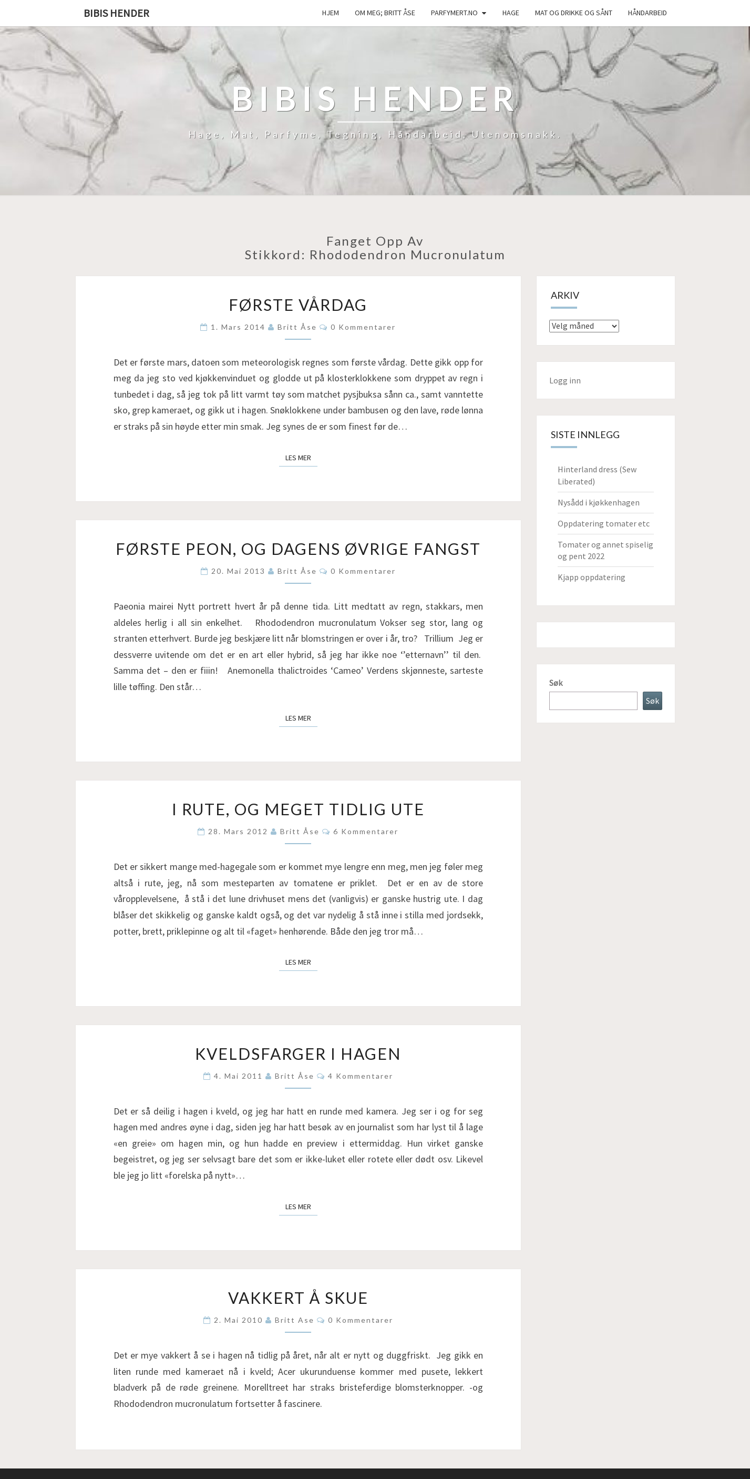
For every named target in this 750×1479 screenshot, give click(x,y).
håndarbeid (647, 12)
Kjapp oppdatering (591, 577)
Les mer (301, 457)
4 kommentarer (360, 1075)
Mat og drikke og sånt (573, 12)
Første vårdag (298, 304)
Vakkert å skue (298, 1297)
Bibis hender (116, 12)
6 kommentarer (365, 831)
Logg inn (565, 380)
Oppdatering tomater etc (604, 523)
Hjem (330, 12)
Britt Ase (294, 1319)
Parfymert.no (454, 12)
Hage (510, 12)
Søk (555, 682)
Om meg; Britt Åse (385, 12)
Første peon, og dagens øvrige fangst (298, 548)
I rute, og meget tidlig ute (298, 808)
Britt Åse (297, 326)
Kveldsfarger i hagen (298, 1053)
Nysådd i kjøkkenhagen (599, 502)
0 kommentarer (363, 326)
